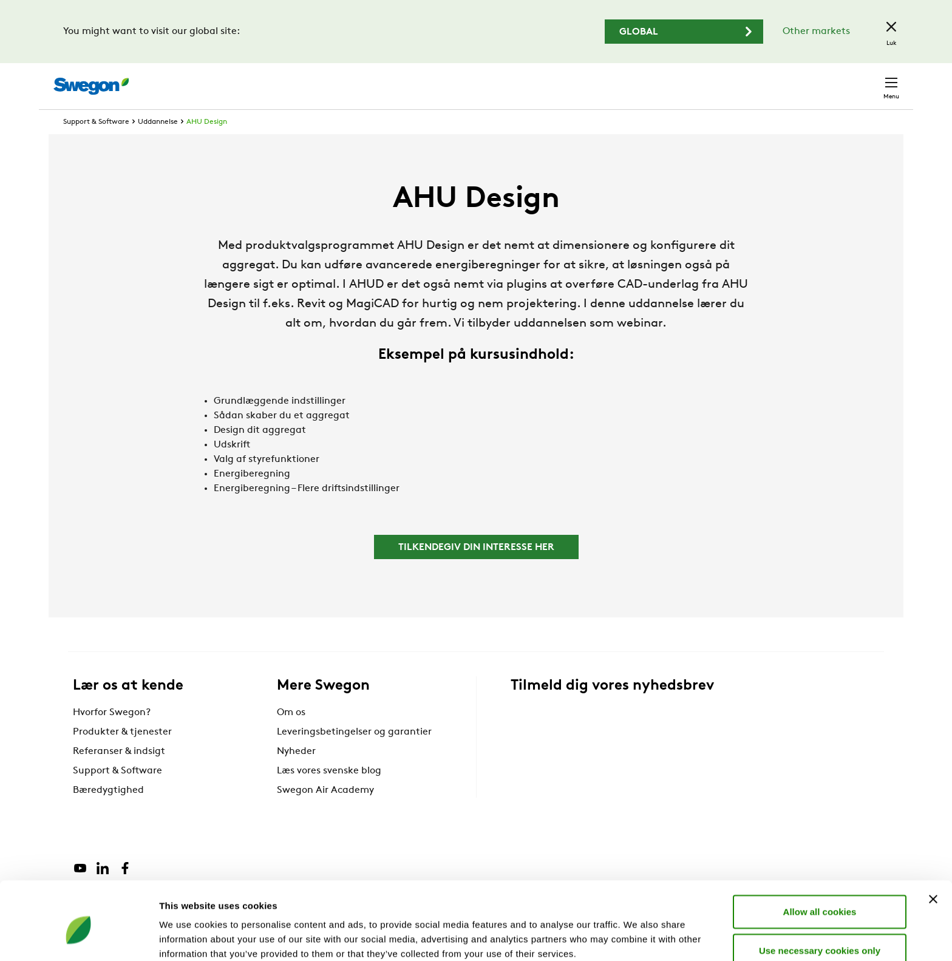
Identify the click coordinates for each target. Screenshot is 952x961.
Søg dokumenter (674, 80)
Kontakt (869, 80)
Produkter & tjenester (122, 754)
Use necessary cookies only (819, 894)
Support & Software (96, 144)
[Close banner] (933, 843)
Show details (637, 937)
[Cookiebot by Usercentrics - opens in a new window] (78, 937)
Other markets (816, 31)
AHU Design (206, 144)
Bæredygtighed (108, 813)
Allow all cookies (820, 856)
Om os (291, 735)
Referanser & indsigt (119, 774)
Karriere (747, 79)
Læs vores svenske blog (329, 793)
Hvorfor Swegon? (112, 735)
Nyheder (296, 774)
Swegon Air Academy (325, 813)
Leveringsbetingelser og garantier (354, 754)
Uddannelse (158, 144)
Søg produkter (579, 79)
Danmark (806, 79)
